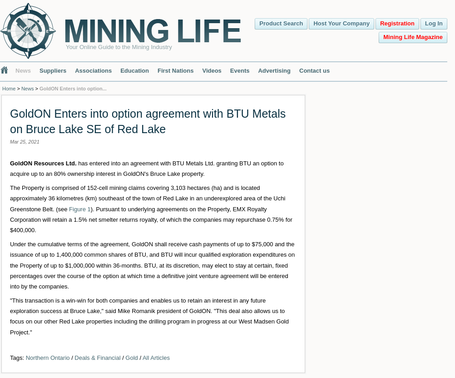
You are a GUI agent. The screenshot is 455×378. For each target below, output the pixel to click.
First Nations (175, 70)
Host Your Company (341, 23)
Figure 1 (80, 209)
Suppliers (53, 70)
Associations (93, 70)
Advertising (274, 70)
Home (8, 88)
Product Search (281, 23)
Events (240, 70)
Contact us (314, 70)
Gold (131, 357)
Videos (211, 70)
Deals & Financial (97, 357)
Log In (434, 23)
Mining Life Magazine (413, 37)
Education (134, 70)
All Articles (156, 357)
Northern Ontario (48, 357)
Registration (397, 23)
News (23, 70)
